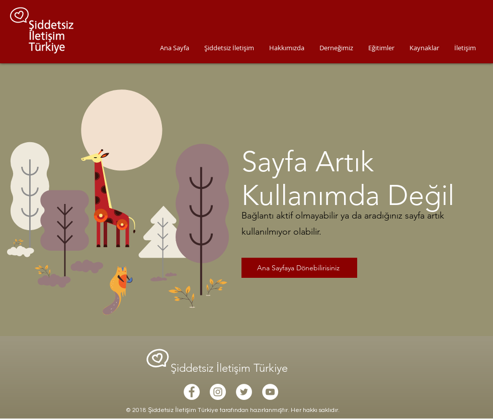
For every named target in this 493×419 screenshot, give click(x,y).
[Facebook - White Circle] (192, 392)
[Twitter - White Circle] (244, 392)
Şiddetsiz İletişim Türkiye (231, 368)
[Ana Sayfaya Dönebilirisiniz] (299, 268)
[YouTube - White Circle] (270, 392)
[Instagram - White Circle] (218, 392)
